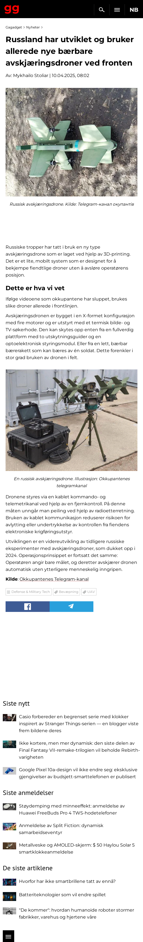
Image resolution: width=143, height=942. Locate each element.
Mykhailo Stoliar (30, 75)
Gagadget (12, 8)
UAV (91, 592)
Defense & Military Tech (30, 592)
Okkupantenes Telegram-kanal (54, 579)
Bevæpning (68, 592)
